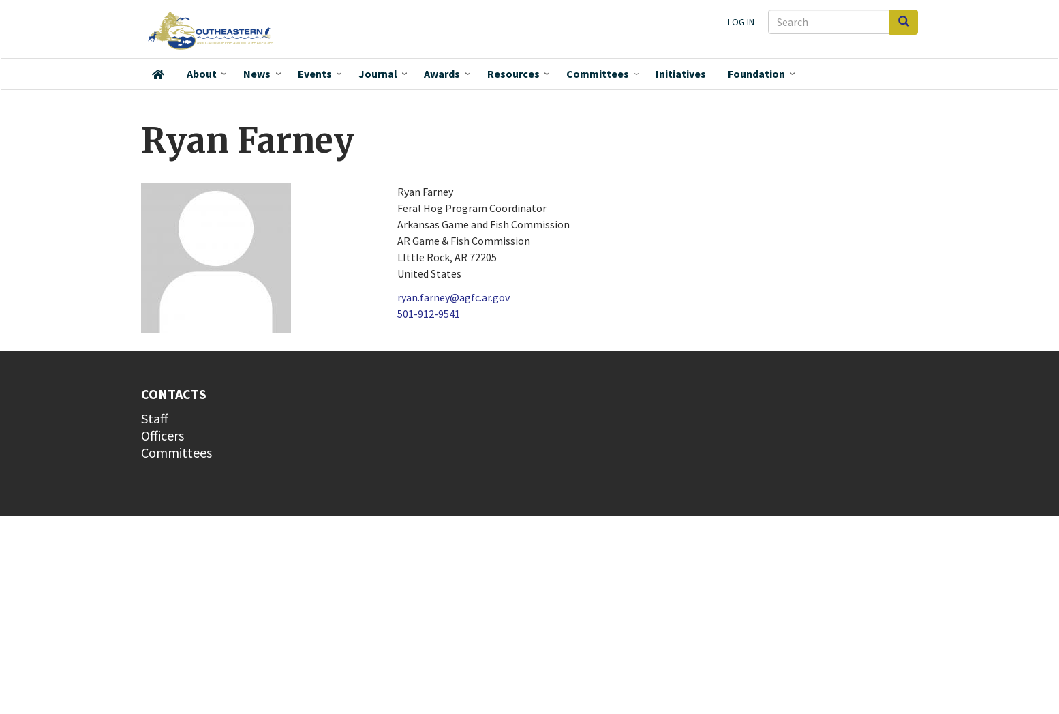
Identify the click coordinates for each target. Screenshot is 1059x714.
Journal (377, 73)
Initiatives (681, 73)
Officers (162, 435)
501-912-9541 (428, 314)
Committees (597, 73)
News (257, 73)
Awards (442, 73)
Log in (741, 22)
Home (158, 74)
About (202, 73)
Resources (513, 73)
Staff (154, 418)
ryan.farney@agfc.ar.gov (453, 297)
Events (315, 73)
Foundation (756, 73)
